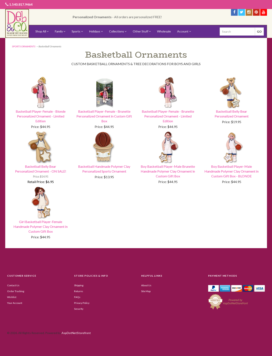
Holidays (96, 31)
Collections (117, 31)
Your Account (14, 302)
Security (78, 308)
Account (184, 31)
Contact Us (13, 285)
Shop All (42, 31)
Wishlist (11, 297)
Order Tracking (15, 291)
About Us (146, 285)
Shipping (78, 285)
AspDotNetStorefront (76, 333)
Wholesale (164, 31)
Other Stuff (142, 31)
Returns (78, 291)
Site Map (146, 291)
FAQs (77, 297)
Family (60, 31)
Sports (77, 31)
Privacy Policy (81, 302)
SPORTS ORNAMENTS (23, 46)
